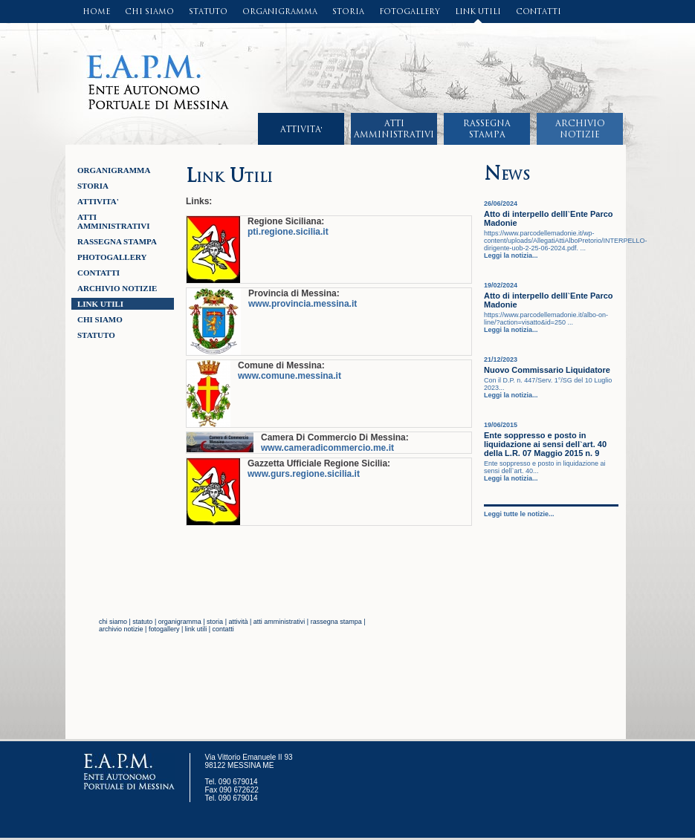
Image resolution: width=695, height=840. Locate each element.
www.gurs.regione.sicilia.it (304, 474)
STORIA (348, 11)
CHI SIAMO (149, 11)
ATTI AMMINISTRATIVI (113, 221)
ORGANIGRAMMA (279, 11)
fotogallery (164, 629)
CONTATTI (538, 11)
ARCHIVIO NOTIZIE (117, 288)
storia (215, 621)
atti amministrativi (279, 621)
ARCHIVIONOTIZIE (580, 129)
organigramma (179, 621)
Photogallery (112, 257)
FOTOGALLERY (409, 11)
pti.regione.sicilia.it (288, 232)
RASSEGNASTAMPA (487, 129)
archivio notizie (121, 629)
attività (238, 621)
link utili (196, 629)
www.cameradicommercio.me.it (327, 448)
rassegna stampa (336, 621)
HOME (96, 11)
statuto (142, 621)
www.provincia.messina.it (302, 304)
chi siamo (113, 621)
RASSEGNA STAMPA (117, 241)
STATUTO (208, 11)
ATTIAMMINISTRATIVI (394, 129)
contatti (223, 629)
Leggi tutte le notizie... (519, 514)
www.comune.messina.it (289, 376)
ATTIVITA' (301, 129)
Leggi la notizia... (511, 255)
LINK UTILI (478, 11)
